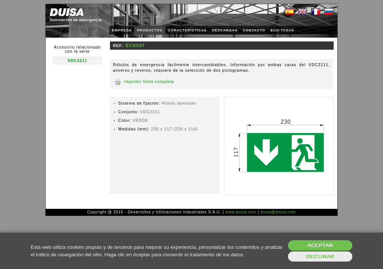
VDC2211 (77, 60)
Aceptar (320, 245)
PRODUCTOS (149, 30)
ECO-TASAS (282, 30)
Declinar (320, 256)
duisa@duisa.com (278, 212)
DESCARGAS (225, 30)
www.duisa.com (241, 212)
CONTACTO (254, 30)
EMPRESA (122, 30)
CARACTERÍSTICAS (187, 30)
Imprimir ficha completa (149, 81)
